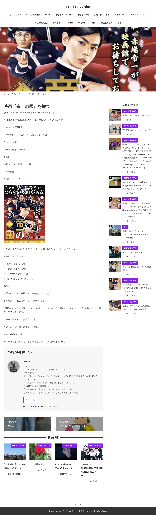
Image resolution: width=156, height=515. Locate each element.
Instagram (53, 406)
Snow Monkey (55, 511)
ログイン (77, 504)
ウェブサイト (29, 406)
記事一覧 (30, 399)
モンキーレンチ (78, 511)
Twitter (42, 406)
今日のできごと (47, 112)
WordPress (102, 511)
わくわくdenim (78, 6)
